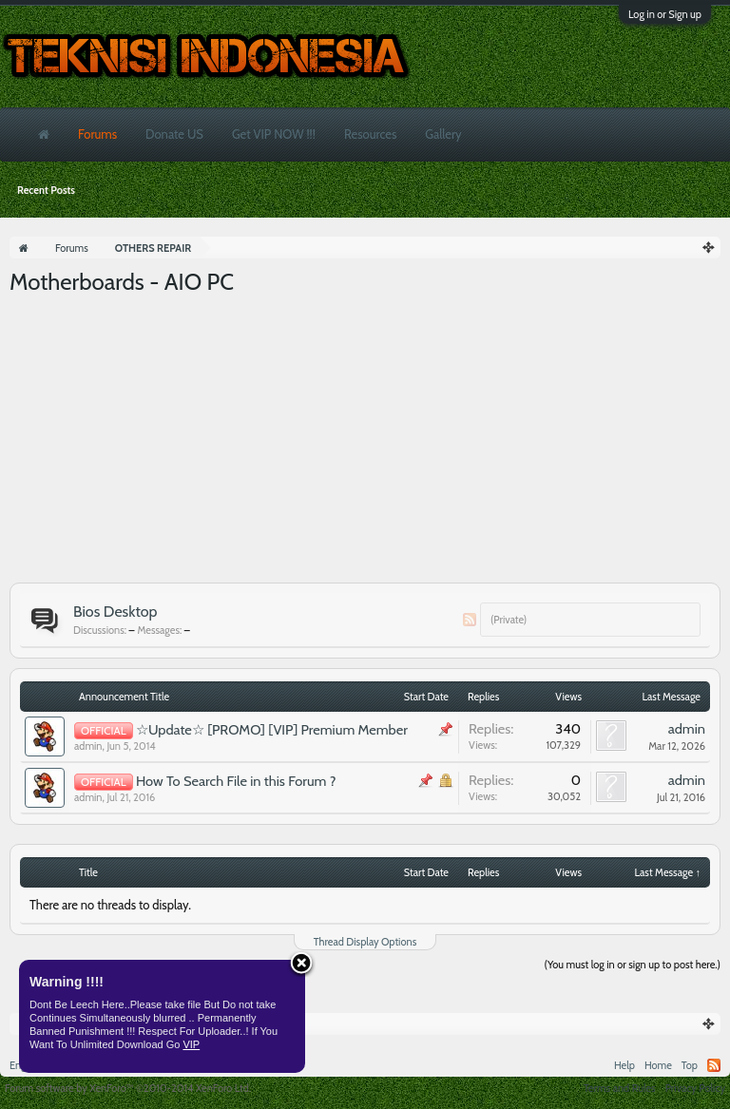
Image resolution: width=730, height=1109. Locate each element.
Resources (370, 134)
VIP (191, 1044)
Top (690, 1065)
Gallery (443, 134)
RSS (469, 619)
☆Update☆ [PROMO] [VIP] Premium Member (272, 729)
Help (624, 1065)
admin (88, 746)
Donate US (174, 134)
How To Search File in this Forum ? (236, 781)
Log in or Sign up (664, 14)
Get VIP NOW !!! (274, 134)
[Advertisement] (365, 440)
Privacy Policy (695, 1088)
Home (658, 1065)
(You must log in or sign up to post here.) (632, 964)
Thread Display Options (365, 941)
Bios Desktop (115, 611)
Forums (97, 134)
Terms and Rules (620, 1088)
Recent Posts (46, 190)
